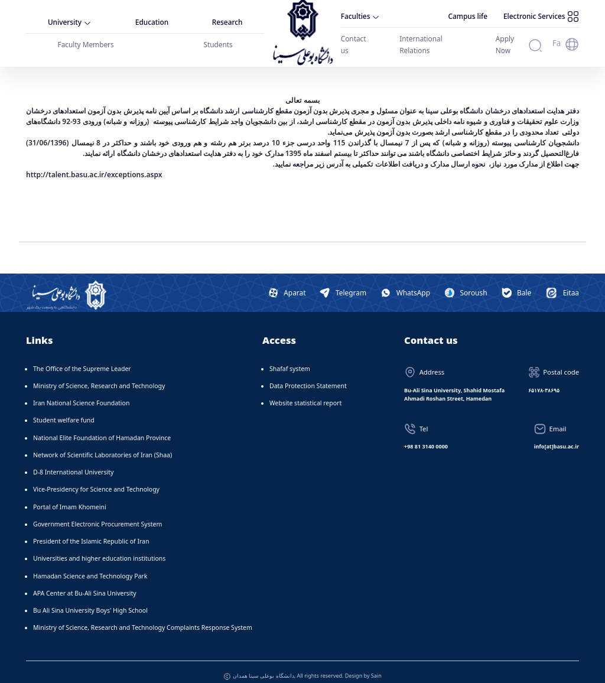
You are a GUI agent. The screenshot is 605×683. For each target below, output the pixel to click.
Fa (557, 37)
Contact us (352, 37)
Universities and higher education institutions (99, 549)
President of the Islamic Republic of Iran (91, 532)
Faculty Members (86, 39)
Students (219, 39)
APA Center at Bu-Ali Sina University (84, 584)
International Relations (425, 37)
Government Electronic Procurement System (97, 514)
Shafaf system (289, 359)
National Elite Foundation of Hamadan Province (102, 428)
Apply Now (497, 37)
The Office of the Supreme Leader (82, 359)
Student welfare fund (64, 411)
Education (153, 19)
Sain (376, 666)
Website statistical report (305, 394)
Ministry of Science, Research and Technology (99, 376)
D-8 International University (73, 463)
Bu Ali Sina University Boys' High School (90, 601)
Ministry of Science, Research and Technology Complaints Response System (142, 618)
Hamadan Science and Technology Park (90, 566)
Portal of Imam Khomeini (69, 497)
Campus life (478, 17)
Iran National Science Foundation (81, 394)
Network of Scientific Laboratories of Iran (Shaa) (102, 445)
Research (229, 19)
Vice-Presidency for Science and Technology (96, 480)
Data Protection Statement (308, 376)
